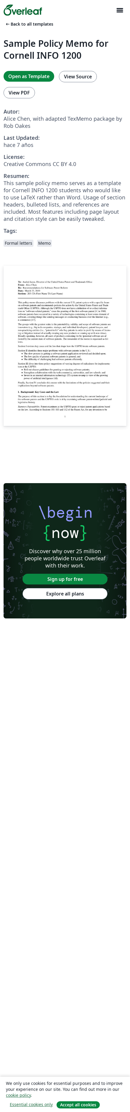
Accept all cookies (78, 1105)
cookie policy (18, 1095)
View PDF (19, 92)
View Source (78, 76)
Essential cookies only (31, 1104)
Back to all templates (29, 24)
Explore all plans (65, 593)
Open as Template (28, 76)
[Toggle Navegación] (119, 10)
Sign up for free (65, 579)
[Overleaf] (23, 10)
